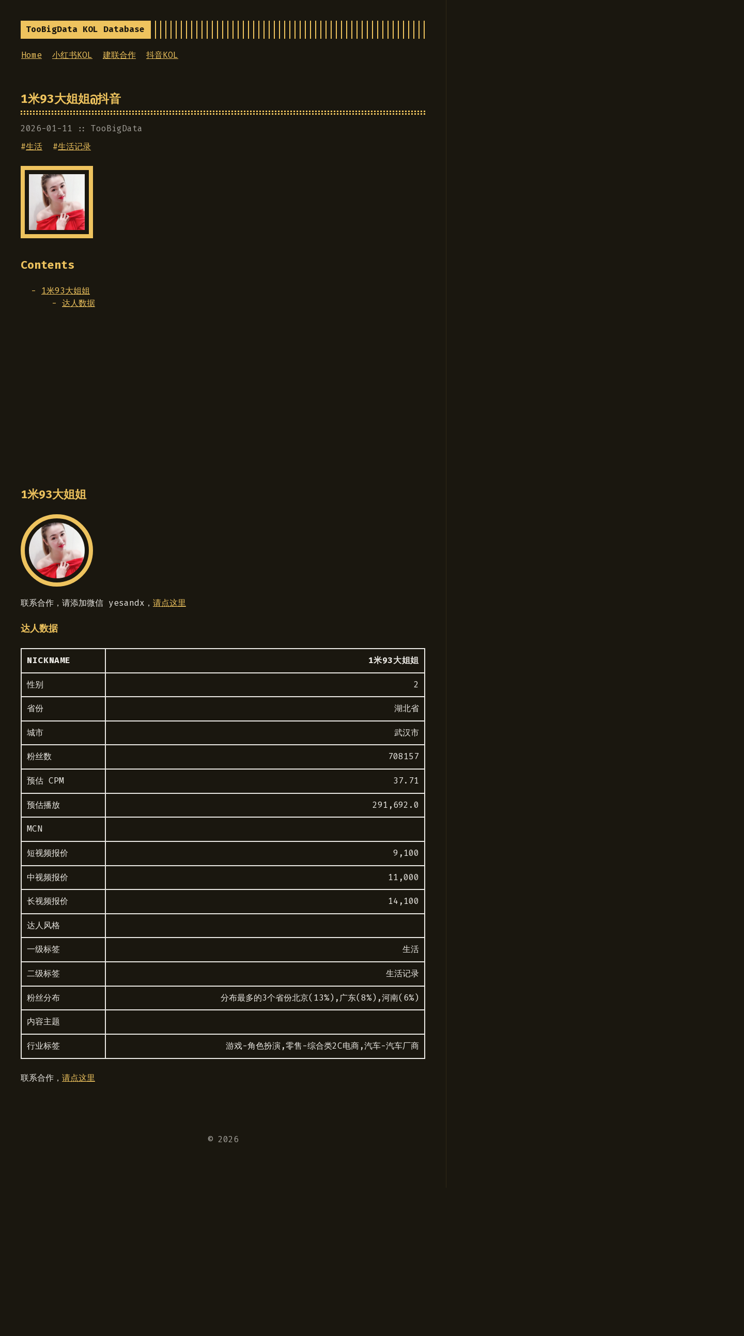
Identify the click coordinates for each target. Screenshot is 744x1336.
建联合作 (119, 55)
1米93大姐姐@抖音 (71, 98)
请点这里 (169, 602)
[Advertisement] (223, 403)
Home (31, 55)
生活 (34, 146)
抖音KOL (162, 55)
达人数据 (78, 303)
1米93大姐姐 (65, 290)
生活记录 (74, 146)
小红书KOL (72, 55)
